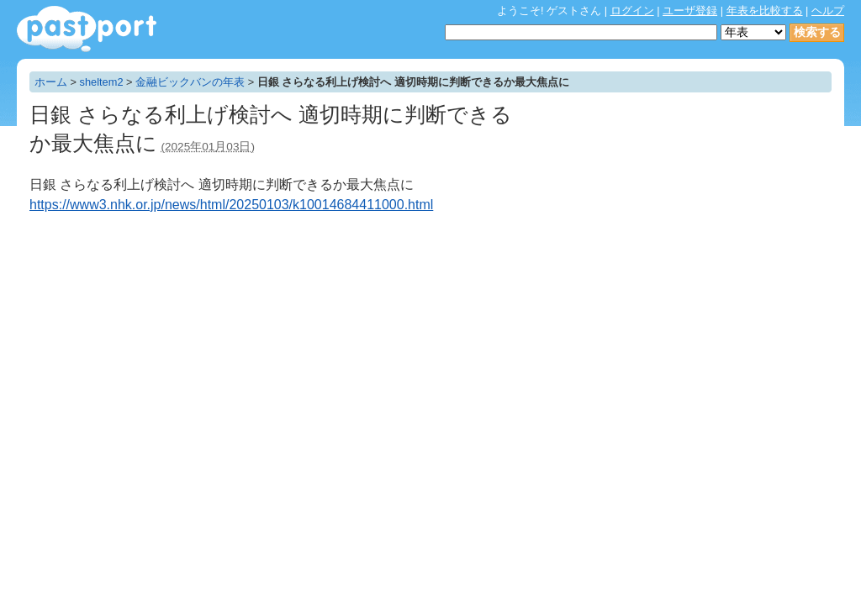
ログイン (632, 10)
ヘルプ (827, 10)
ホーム (50, 82)
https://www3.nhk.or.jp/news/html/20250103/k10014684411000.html (231, 204)
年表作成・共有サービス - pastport (86, 29)
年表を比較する (764, 10)
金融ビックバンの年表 (190, 82)
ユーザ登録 (690, 10)
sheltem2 (102, 82)
